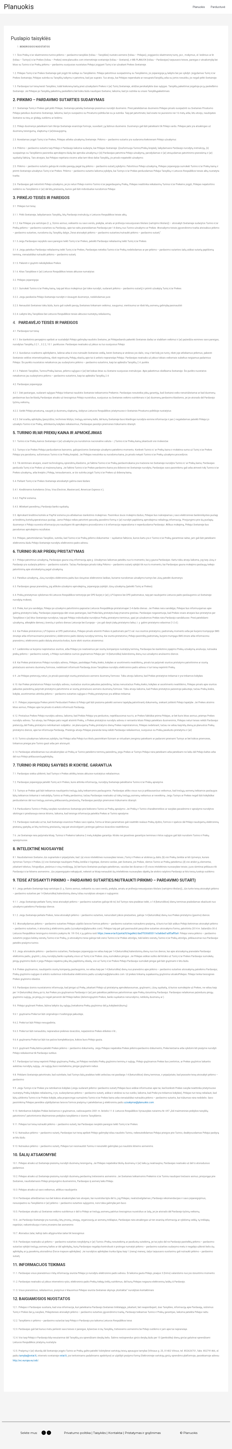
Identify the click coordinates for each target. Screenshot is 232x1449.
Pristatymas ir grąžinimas (143, 1433)
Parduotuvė (218, 7)
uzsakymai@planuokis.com (139, 1102)
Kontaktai (115, 1433)
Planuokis (19, 7)
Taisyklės (99, 1433)
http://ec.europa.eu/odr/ (25, 1360)
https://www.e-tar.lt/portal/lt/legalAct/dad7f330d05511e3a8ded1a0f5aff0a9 (138, 933)
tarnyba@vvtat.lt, (28, 1355)
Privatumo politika (77, 1433)
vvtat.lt (63, 1355)
